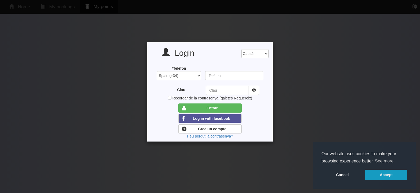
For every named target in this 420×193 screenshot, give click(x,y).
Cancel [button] (342, 175)
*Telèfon (179, 68)
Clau (181, 90)
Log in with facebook (206, 118)
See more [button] (384, 161)
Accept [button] (386, 175)
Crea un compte (204, 129)
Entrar (200, 108)
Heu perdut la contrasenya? (210, 136)
